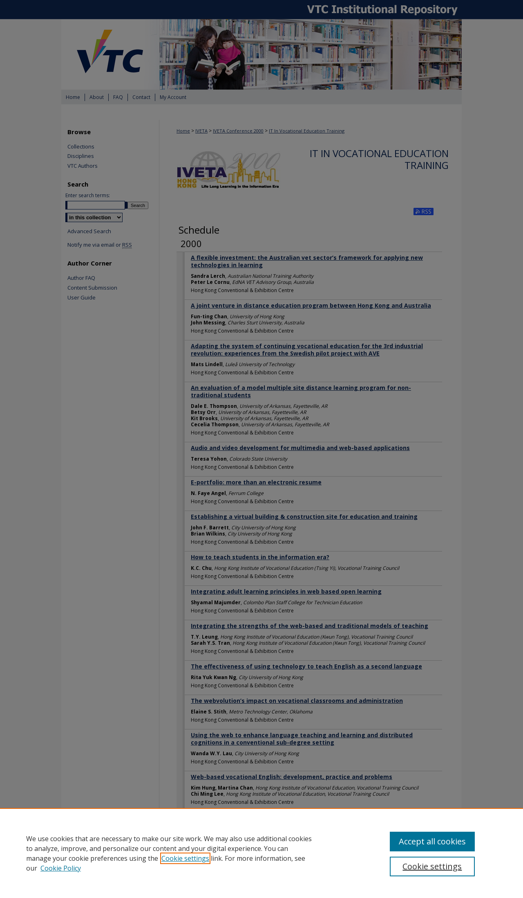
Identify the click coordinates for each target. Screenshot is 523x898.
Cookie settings (185, 858)
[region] (261, 853)
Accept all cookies (432, 841)
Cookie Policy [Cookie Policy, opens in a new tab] (60, 868)
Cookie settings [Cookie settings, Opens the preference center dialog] (432, 866)
